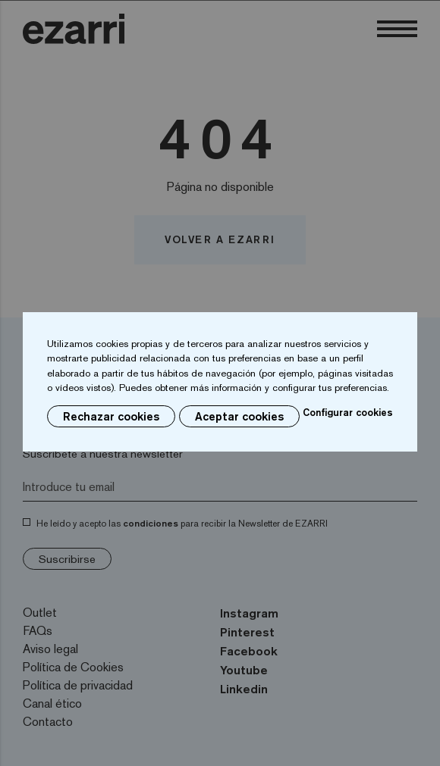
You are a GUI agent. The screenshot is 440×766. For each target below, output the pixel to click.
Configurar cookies (348, 412)
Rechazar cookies (111, 416)
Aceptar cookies (239, 416)
